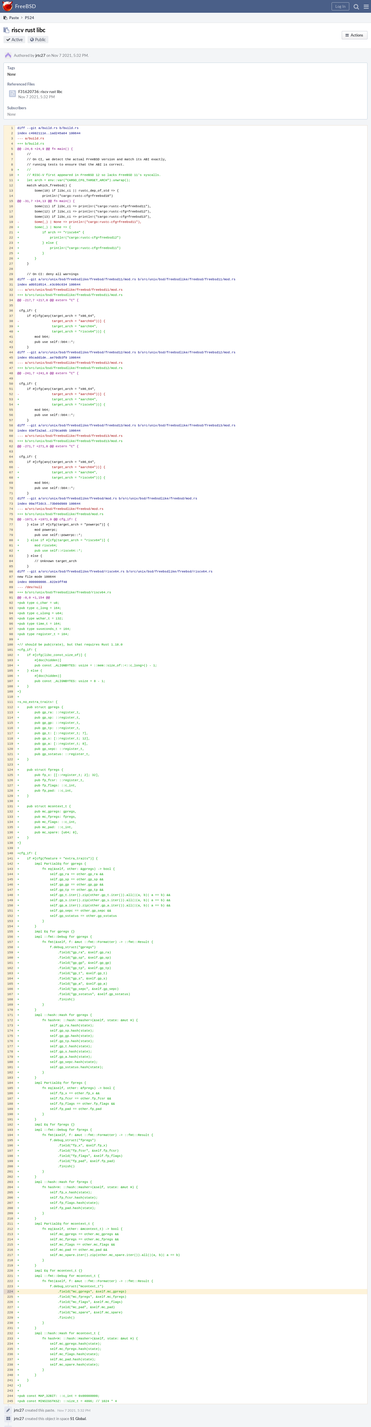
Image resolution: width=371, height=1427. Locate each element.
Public (40, 39)
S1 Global (78, 1418)
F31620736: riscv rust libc (40, 91)
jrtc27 (40, 55)
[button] (366, 6)
